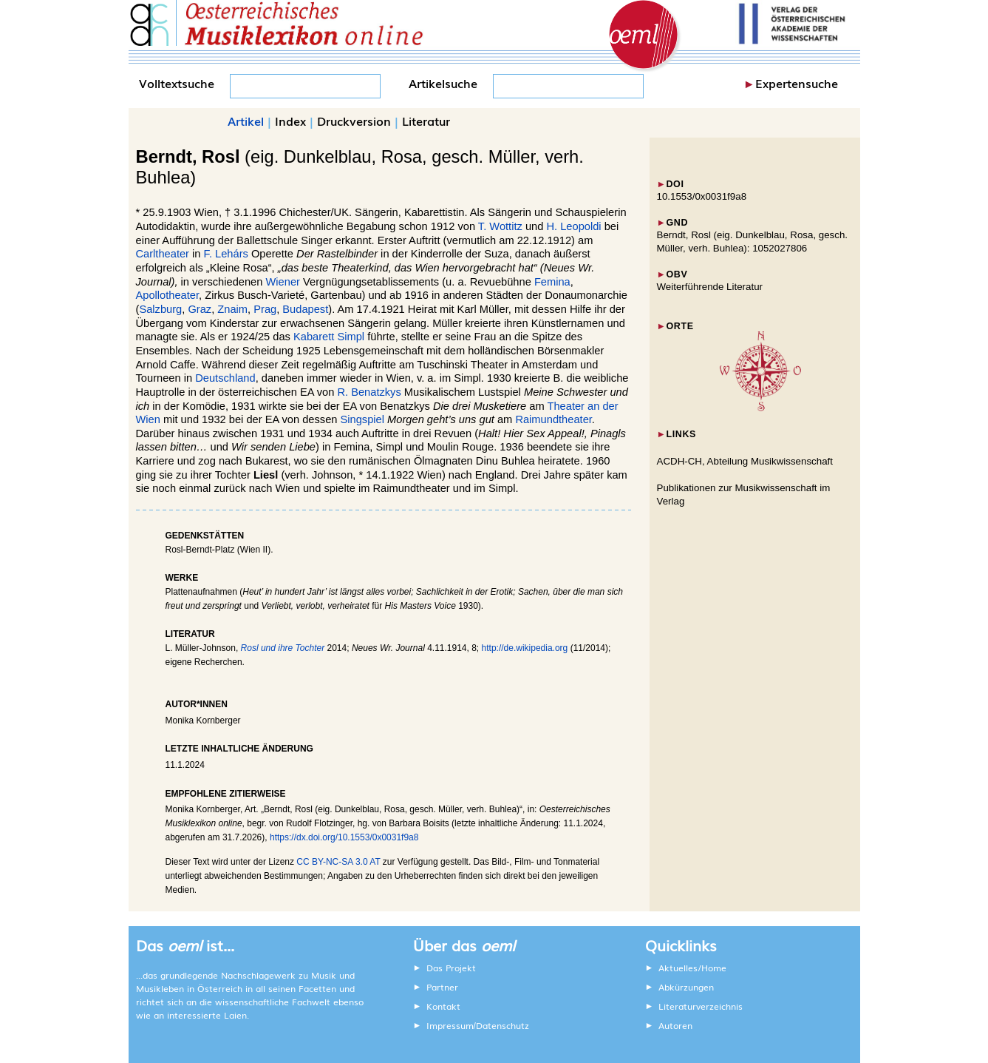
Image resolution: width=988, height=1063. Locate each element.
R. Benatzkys (369, 392)
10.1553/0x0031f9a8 (702, 196)
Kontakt (443, 1006)
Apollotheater (168, 295)
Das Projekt (451, 967)
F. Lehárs (226, 254)
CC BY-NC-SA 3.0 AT (338, 862)
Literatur (426, 120)
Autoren (675, 1025)
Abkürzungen (686, 986)
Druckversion (354, 120)
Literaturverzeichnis (700, 1006)
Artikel (246, 120)
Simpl (350, 336)
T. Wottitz (500, 226)
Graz (199, 309)
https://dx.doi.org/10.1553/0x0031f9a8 (344, 837)
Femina (552, 282)
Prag (264, 309)
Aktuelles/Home (692, 967)
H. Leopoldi (573, 226)
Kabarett (313, 336)
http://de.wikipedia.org (525, 648)
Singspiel (362, 419)
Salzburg (160, 309)
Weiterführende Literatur (710, 286)
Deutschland (225, 378)
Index (290, 120)
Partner (442, 986)
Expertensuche (796, 83)
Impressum (450, 1025)
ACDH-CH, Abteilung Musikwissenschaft (745, 461)
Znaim (232, 309)
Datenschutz (502, 1025)
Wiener (283, 282)
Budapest (305, 309)
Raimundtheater (553, 419)
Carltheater (163, 254)
